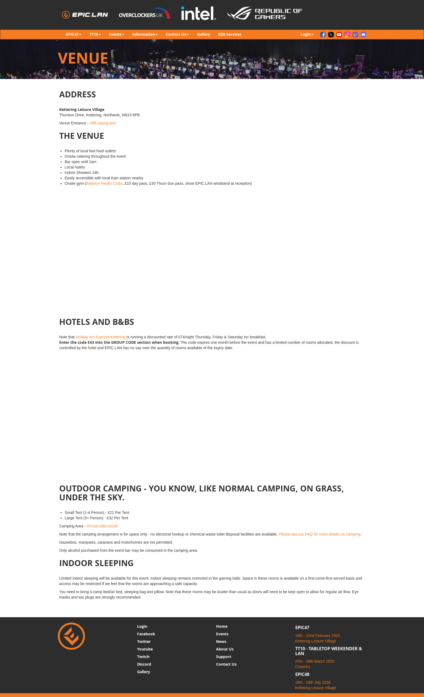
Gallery (203, 34)
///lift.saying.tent (103, 123)
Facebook (146, 633)
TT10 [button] (95, 34)
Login (142, 626)
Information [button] (145, 34)
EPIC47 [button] (73, 34)
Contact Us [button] (177, 34)
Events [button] (116, 34)
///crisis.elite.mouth (102, 526)
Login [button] (306, 34)
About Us (225, 649)
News (221, 641)
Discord (144, 664)
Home (221, 626)
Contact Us (226, 664)
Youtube (145, 649)
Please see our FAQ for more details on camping (319, 534)
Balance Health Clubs (104, 183)
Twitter (144, 641)
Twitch (143, 656)
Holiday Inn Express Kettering (100, 337)
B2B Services (229, 34)
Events (222, 633)
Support (223, 656)
